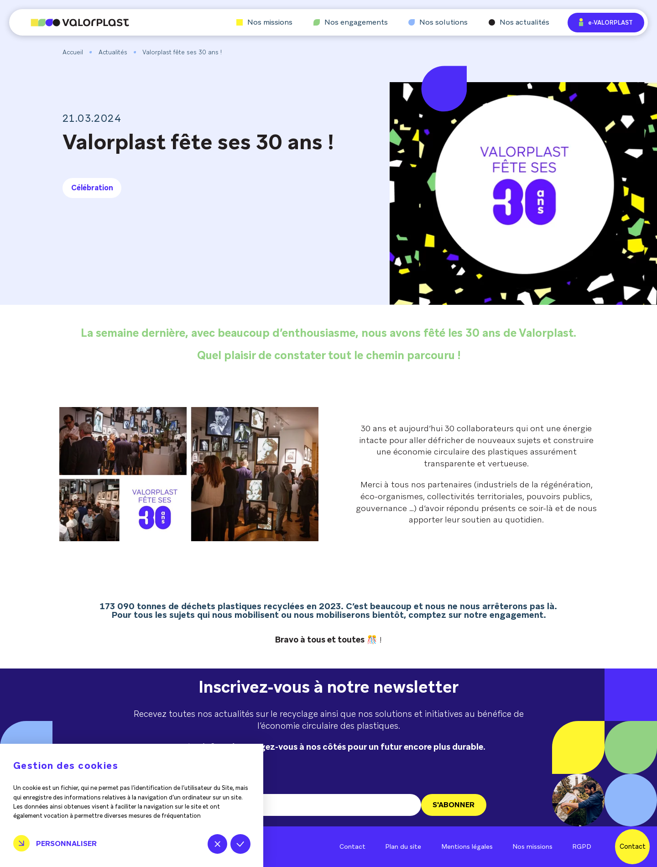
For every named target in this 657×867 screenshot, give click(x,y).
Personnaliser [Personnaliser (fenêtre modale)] (66, 843)
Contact (352, 846)
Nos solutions (438, 22)
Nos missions (264, 22)
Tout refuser (217, 844)
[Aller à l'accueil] (69, 22)
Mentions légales (467, 846)
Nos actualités (519, 22)
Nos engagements (350, 22)
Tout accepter (240, 844)
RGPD (581, 846)
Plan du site (403, 846)
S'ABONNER (453, 805)
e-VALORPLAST (606, 22)
